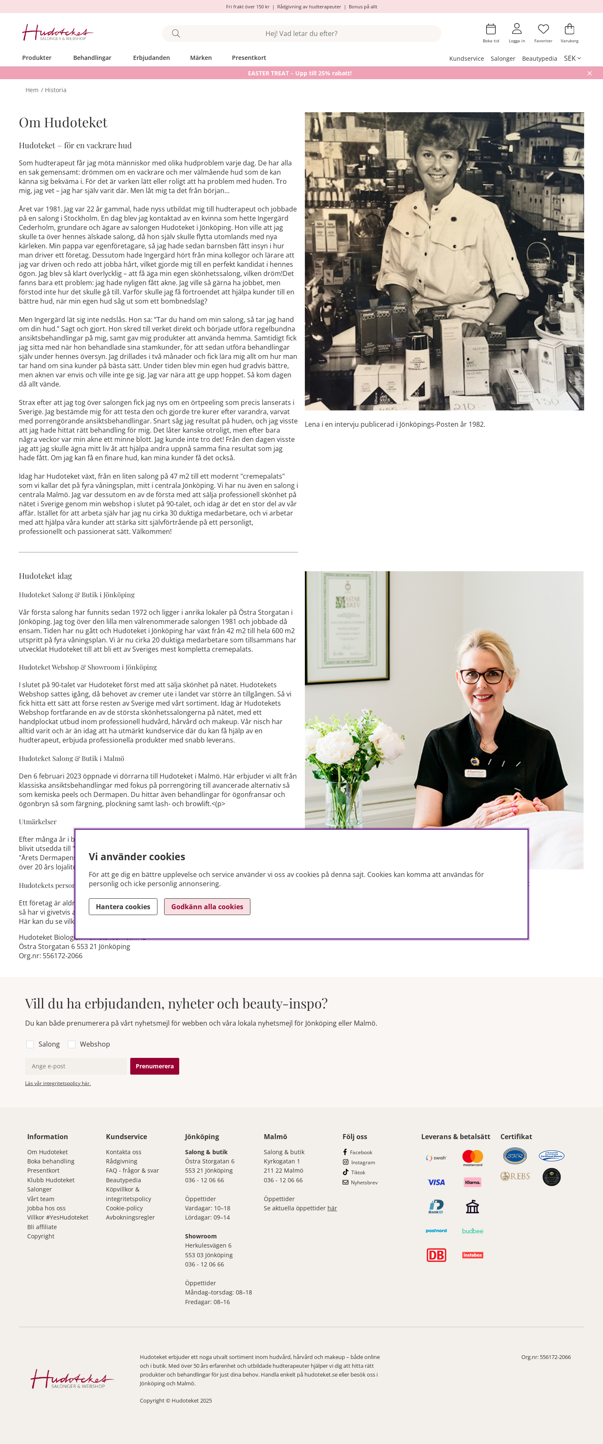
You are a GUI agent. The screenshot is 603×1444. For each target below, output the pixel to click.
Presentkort (249, 58)
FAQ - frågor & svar (132, 1170)
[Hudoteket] (58, 33)
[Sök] (301, 33)
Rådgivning (121, 1161)
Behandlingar (92, 58)
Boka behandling (51, 1161)
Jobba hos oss (46, 1208)
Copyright (40, 1236)
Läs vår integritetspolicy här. (58, 1083)
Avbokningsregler (130, 1217)
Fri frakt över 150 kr (248, 6)
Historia (56, 90)
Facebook (361, 1152)
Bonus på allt (363, 6)
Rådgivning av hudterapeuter (309, 6)
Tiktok (358, 1172)
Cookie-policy (124, 1208)
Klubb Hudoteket (51, 1180)
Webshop (95, 1044)
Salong (49, 1044)
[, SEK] (572, 58)
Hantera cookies (123, 906)
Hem (32, 90)
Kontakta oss (124, 1152)
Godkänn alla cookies (207, 906)
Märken (201, 58)
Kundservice (466, 58)
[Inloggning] (516, 33)
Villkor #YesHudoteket (57, 1217)
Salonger (503, 58)
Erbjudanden (151, 58)
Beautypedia (539, 58)
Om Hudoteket (47, 1152)
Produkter (37, 58)
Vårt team (40, 1199)
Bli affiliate (42, 1227)
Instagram (363, 1162)
